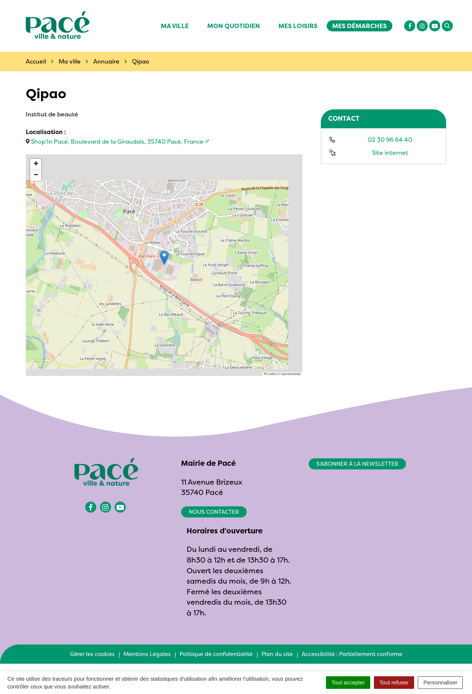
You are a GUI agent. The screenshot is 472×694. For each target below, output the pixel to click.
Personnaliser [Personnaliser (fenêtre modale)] (440, 682)
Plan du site (277, 654)
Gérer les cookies (92, 654)
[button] (164, 257)
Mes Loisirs (297, 25)
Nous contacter (214, 512)
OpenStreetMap (291, 374)
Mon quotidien (233, 25)
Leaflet (270, 374)
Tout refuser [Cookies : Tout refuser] (394, 682)
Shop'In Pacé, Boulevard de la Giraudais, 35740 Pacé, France (117, 141)
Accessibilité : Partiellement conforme (352, 654)
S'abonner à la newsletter (357, 464)
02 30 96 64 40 (390, 140)
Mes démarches (359, 25)
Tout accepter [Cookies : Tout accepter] (348, 682)
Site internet (390, 152)
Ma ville (175, 25)
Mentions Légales (147, 654)
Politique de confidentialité (216, 654)
